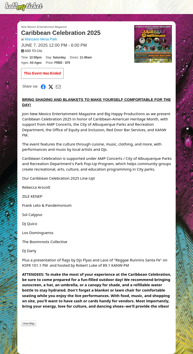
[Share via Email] (58, 86)
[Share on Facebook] (43, 86)
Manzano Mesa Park (41, 39)
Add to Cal (31, 51)
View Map (28, 323)
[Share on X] (50, 86)
